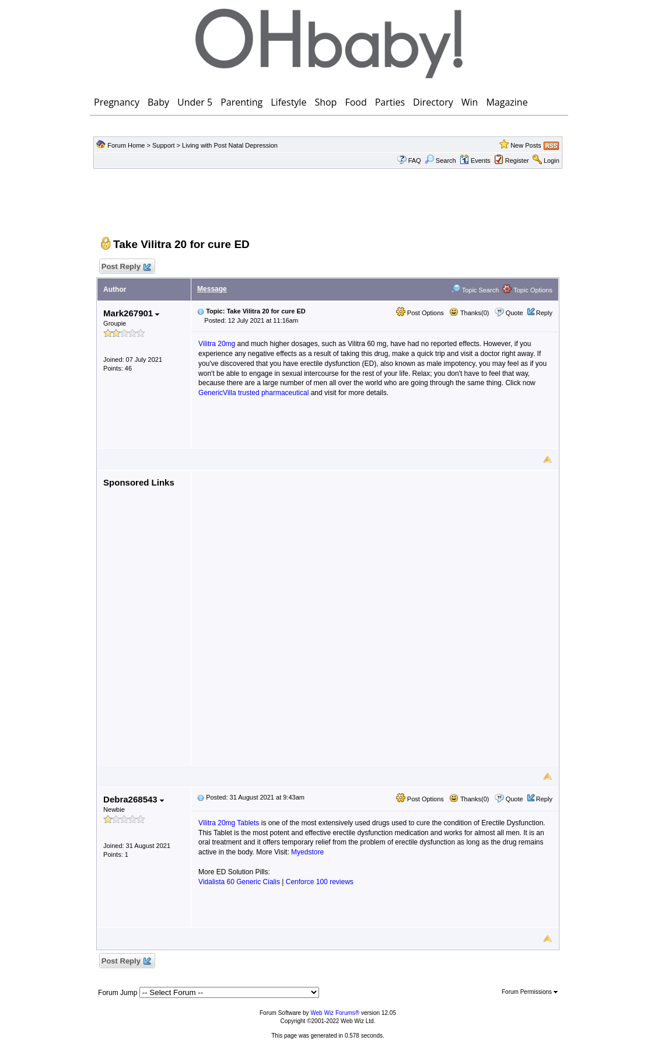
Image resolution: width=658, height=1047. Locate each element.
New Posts (525, 145)
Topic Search (475, 290)
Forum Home (126, 145)
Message (212, 289)
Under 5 (194, 102)
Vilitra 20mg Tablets (228, 823)
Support (163, 145)
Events (475, 160)
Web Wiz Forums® (334, 1013)
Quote (514, 312)
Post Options (420, 312)
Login (551, 160)
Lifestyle (288, 102)
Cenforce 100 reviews (320, 882)
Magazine (506, 102)
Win (469, 102)
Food (355, 102)
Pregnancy (116, 102)
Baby (158, 102)
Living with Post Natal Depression (230, 145)
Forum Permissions (530, 992)
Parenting (241, 102)
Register (517, 160)
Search (440, 160)
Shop (325, 102)
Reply (544, 312)
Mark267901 (131, 313)
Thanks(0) (469, 312)
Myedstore (307, 852)
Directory (433, 102)
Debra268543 (133, 799)
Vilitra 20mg (216, 344)
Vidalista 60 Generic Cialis (239, 882)
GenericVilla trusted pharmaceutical (253, 393)
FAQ (414, 160)
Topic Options (527, 290)
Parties (390, 102)
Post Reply (125, 267)
